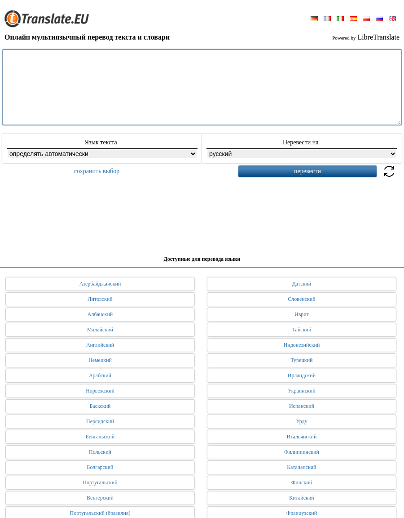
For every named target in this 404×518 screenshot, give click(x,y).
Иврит (301, 314)
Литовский (100, 299)
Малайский (100, 329)
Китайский (301, 498)
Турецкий (301, 360)
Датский (302, 284)
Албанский (100, 314)
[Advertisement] (202, 213)
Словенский (301, 299)
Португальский (100, 482)
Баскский (99, 406)
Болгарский (100, 467)
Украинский (301, 391)
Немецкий (100, 360)
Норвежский (100, 391)
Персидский (100, 421)
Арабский (100, 375)
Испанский (301, 406)
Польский (100, 452)
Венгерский (100, 498)
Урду (301, 421)
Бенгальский (100, 436)
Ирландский (302, 375)
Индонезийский (302, 345)
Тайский (302, 329)
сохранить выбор (96, 171)
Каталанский (301, 467)
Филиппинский (301, 452)
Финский (301, 482)
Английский (100, 345)
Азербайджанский (100, 284)
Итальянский (302, 436)
